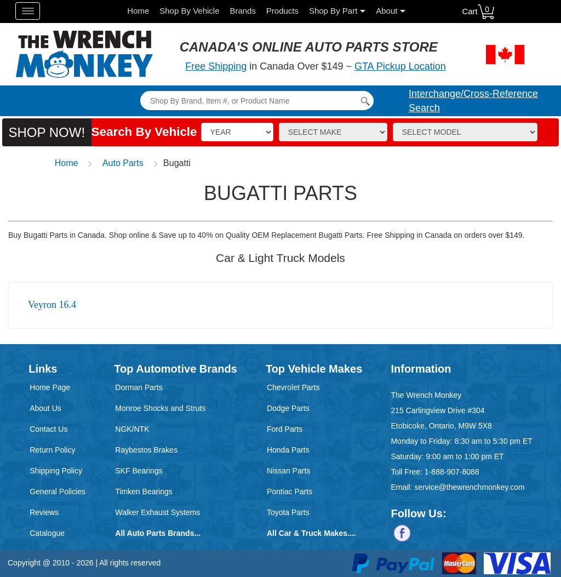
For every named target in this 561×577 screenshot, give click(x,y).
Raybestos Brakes (146, 449)
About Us (45, 408)
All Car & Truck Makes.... (311, 533)
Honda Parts (288, 449)
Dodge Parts (288, 408)
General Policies (57, 491)
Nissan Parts (288, 470)
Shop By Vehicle (189, 10)
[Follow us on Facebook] (402, 532)
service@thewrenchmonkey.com (469, 487)
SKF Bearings (138, 470)
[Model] (465, 132)
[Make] (333, 132)
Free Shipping (216, 66)
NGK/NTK (132, 429)
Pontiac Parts (289, 491)
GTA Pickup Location (400, 66)
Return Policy (52, 449)
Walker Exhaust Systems (157, 512)
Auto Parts (123, 163)
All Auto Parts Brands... (158, 533)
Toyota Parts (288, 512)
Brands (243, 10)
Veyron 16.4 (52, 304)
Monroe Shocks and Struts (160, 408)
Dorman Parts (138, 387)
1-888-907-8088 (452, 471)
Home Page (50, 387)
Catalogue (47, 533)
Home (138, 10)
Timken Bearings (144, 491)
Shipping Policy (56, 470)
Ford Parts (284, 429)
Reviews (44, 512)
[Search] (256, 100)
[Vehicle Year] (237, 132)
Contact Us (48, 429)
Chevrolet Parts (293, 387)
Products (282, 10)
